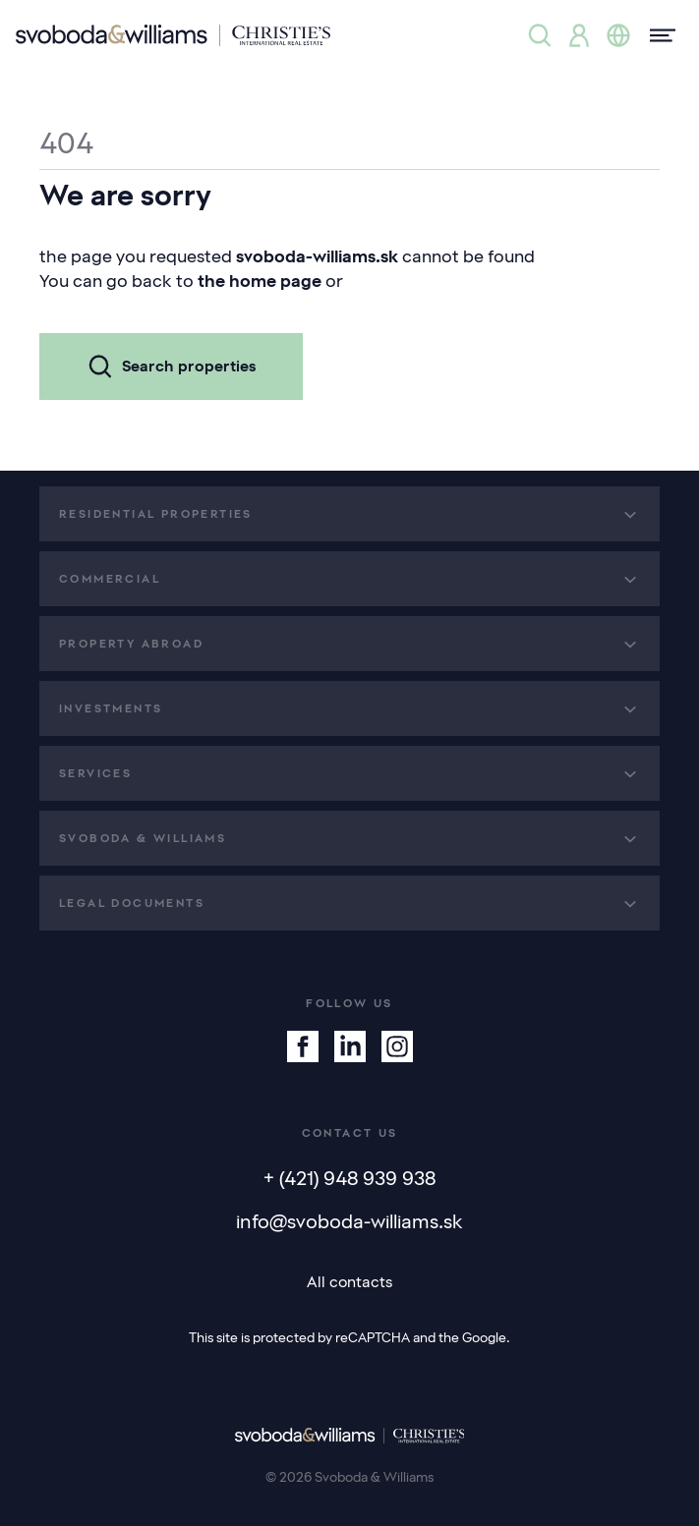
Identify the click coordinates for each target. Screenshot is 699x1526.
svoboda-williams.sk (317, 256)
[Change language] (618, 35)
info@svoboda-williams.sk (349, 1221)
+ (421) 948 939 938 (349, 1178)
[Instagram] (397, 1046)
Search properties (171, 366)
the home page (259, 281)
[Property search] (539, 35)
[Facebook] (303, 1046)
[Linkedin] (350, 1046)
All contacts (349, 1282)
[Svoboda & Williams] (173, 35)
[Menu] (656, 35)
